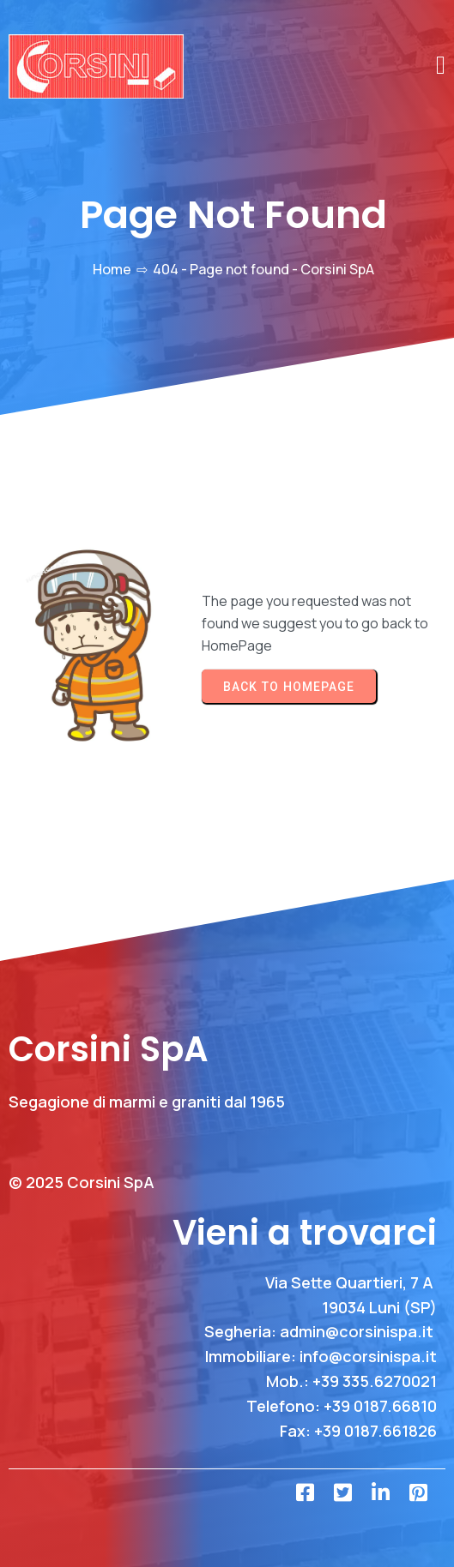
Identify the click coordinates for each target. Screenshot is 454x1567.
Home (112, 269)
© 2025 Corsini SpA (81, 1182)
